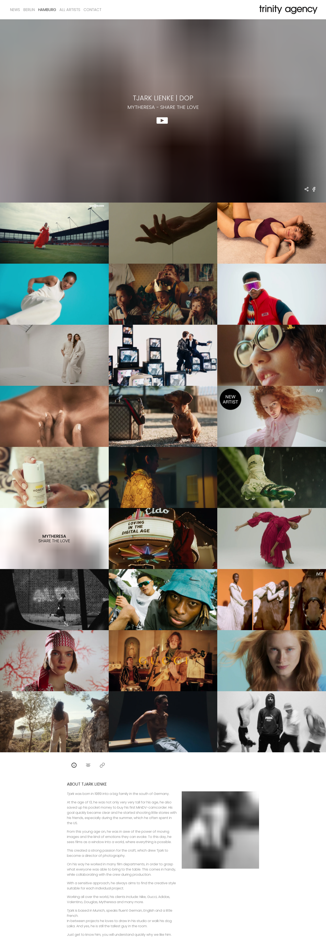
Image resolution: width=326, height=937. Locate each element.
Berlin (29, 9)
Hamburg (47, 9)
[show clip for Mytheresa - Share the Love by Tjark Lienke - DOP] (163, 111)
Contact (92, 9)
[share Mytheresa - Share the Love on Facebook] (314, 191)
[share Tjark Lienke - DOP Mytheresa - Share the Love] (306, 190)
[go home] (287, 9)
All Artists (69, 9)
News (15, 9)
